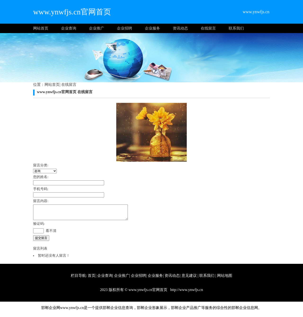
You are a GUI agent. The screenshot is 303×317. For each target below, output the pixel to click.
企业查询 (68, 28)
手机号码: (40, 189)
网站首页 (40, 28)
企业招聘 (124, 28)
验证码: (39, 226)
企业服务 (152, 28)
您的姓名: (40, 177)
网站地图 (224, 278)
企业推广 (96, 28)
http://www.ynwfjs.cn (186, 293)
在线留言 (208, 28)
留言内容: (40, 201)
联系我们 (236, 28)
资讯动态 (180, 28)
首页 (91, 278)
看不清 (51, 233)
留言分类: (40, 165)
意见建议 (189, 278)
